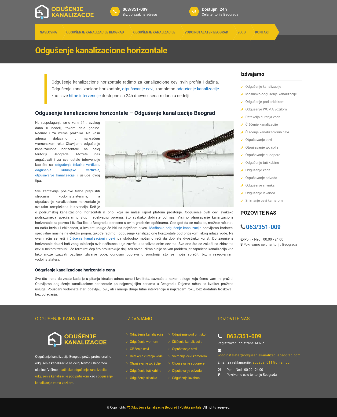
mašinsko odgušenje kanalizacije (82, 370)
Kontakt (262, 32)
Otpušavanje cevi (258, 140)
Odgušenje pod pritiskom (265, 102)
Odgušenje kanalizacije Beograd (95, 32)
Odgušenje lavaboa (260, 193)
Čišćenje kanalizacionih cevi (267, 132)
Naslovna (48, 32)
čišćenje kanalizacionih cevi (92, 238)
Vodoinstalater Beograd (206, 32)
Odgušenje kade (258, 170)
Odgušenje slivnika (260, 185)
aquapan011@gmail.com (273, 362)
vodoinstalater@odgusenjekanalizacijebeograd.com (259, 355)
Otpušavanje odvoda (261, 178)
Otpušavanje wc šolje (261, 147)
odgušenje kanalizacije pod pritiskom (62, 376)
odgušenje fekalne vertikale (77, 165)
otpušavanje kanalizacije (55, 175)
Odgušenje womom (144, 342)
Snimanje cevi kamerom (264, 200)
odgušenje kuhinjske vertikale (67, 170)
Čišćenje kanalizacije (261, 124)
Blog (242, 32)
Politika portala (190, 407)
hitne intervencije (85, 95)
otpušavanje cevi (138, 88)
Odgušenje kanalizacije (154, 32)
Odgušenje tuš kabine (262, 163)
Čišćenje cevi (139, 349)
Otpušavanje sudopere (262, 155)
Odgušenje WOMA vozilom (266, 109)
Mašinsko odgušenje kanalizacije (175, 228)
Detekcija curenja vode (263, 117)
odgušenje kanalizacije (197, 88)
